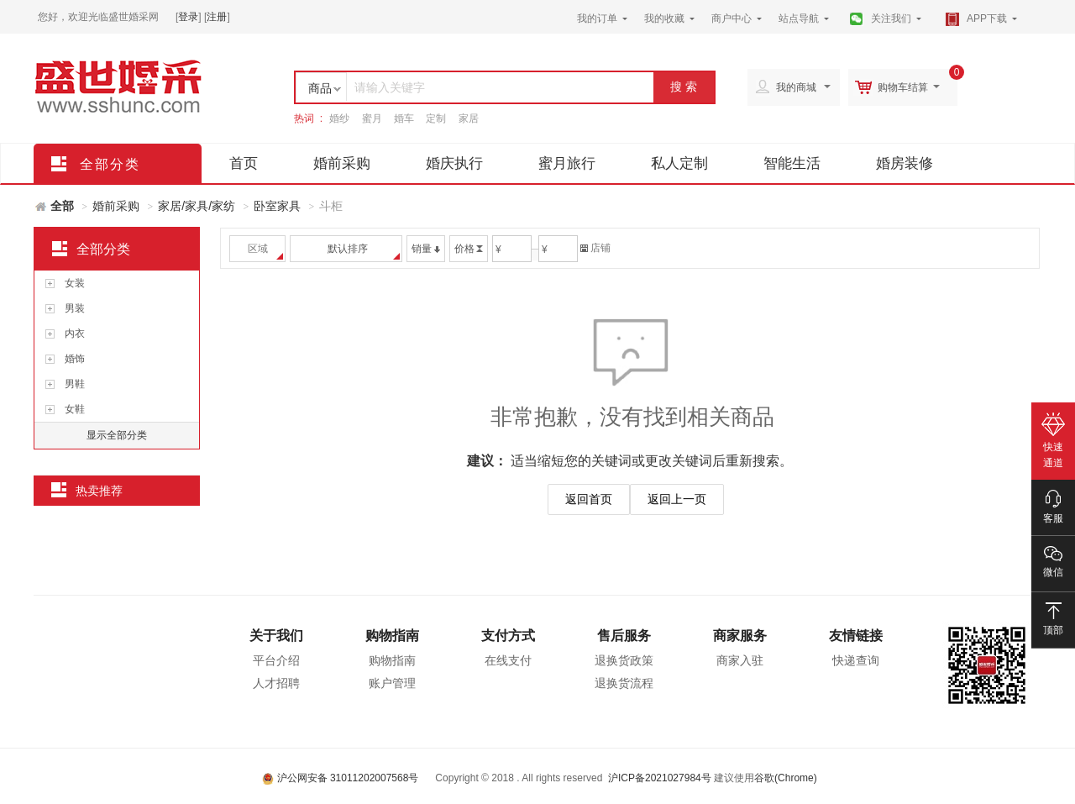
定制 (436, 118)
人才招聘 (276, 683)
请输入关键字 (389, 87)
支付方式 (508, 635)
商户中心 (731, 18)
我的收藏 (664, 18)
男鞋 (75, 384)
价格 (468, 249)
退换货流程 (624, 683)
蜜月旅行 (566, 163)
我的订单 (597, 18)
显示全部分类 (117, 435)
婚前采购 (341, 163)
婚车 (404, 118)
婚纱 (339, 118)
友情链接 (856, 635)
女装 (75, 283)
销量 (426, 249)
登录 (188, 17)
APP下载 (987, 18)
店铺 (595, 248)
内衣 (75, 333)
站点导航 (799, 18)
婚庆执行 (454, 163)
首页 (243, 163)
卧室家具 (277, 206)
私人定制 (679, 163)
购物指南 (392, 635)
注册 (217, 17)
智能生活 (792, 163)
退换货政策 (624, 660)
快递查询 (855, 660)
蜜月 (372, 118)
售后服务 (624, 635)
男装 (75, 308)
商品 (320, 88)
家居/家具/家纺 (196, 206)
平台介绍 (276, 660)
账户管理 (392, 683)
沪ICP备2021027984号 (659, 778)
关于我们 (276, 635)
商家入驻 (739, 660)
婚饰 (75, 359)
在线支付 (508, 660)
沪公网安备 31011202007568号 (340, 778)
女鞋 (75, 409)
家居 (469, 118)
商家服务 (740, 635)
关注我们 (891, 18)
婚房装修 (904, 163)
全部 (62, 206)
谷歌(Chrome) (785, 778)
